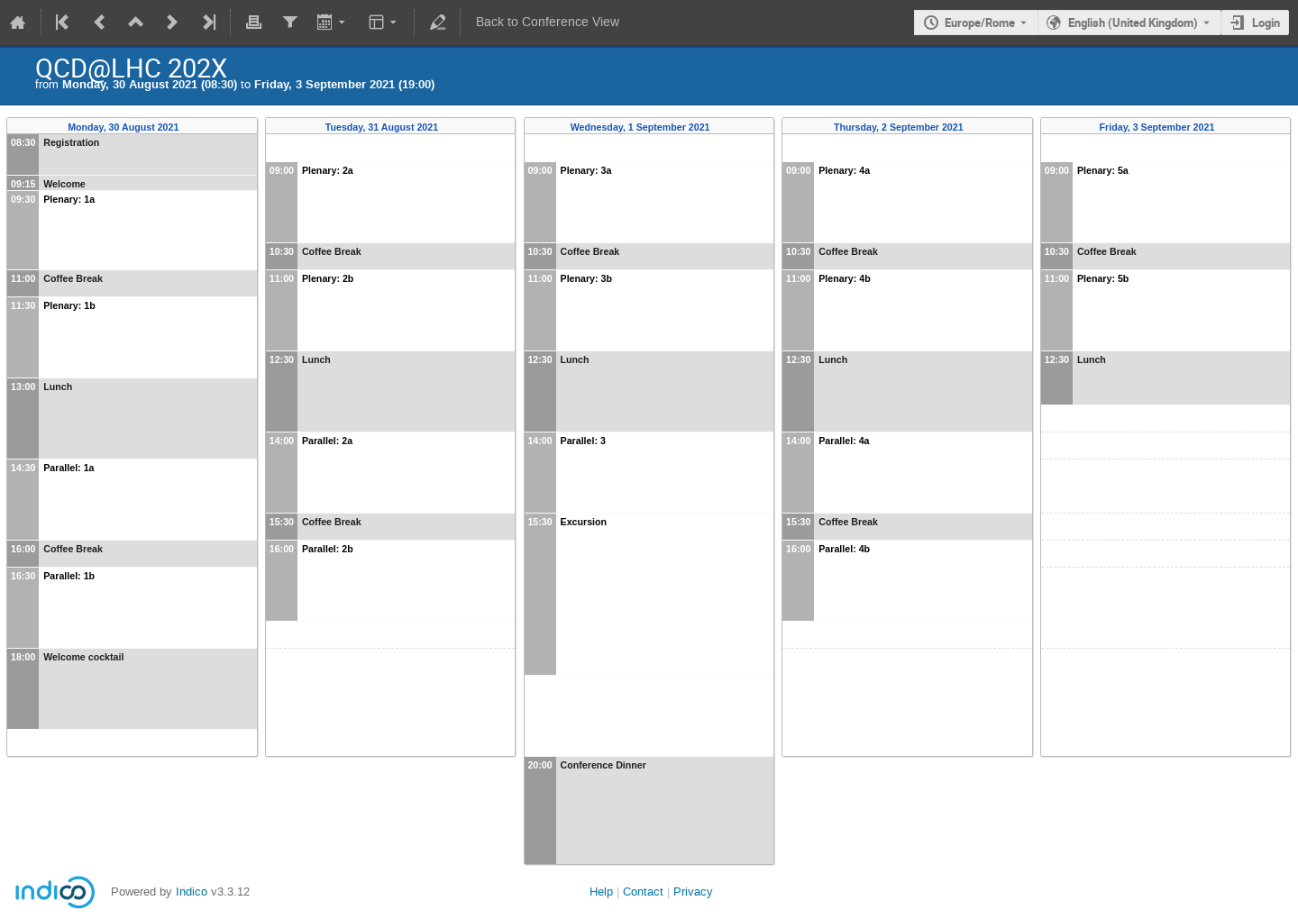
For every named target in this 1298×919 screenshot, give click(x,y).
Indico (191, 891)
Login (1266, 22)
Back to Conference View (547, 22)
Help (601, 891)
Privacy (693, 891)
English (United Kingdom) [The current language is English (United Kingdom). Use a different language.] (1133, 22)
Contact (643, 891)
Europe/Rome (980, 22)
